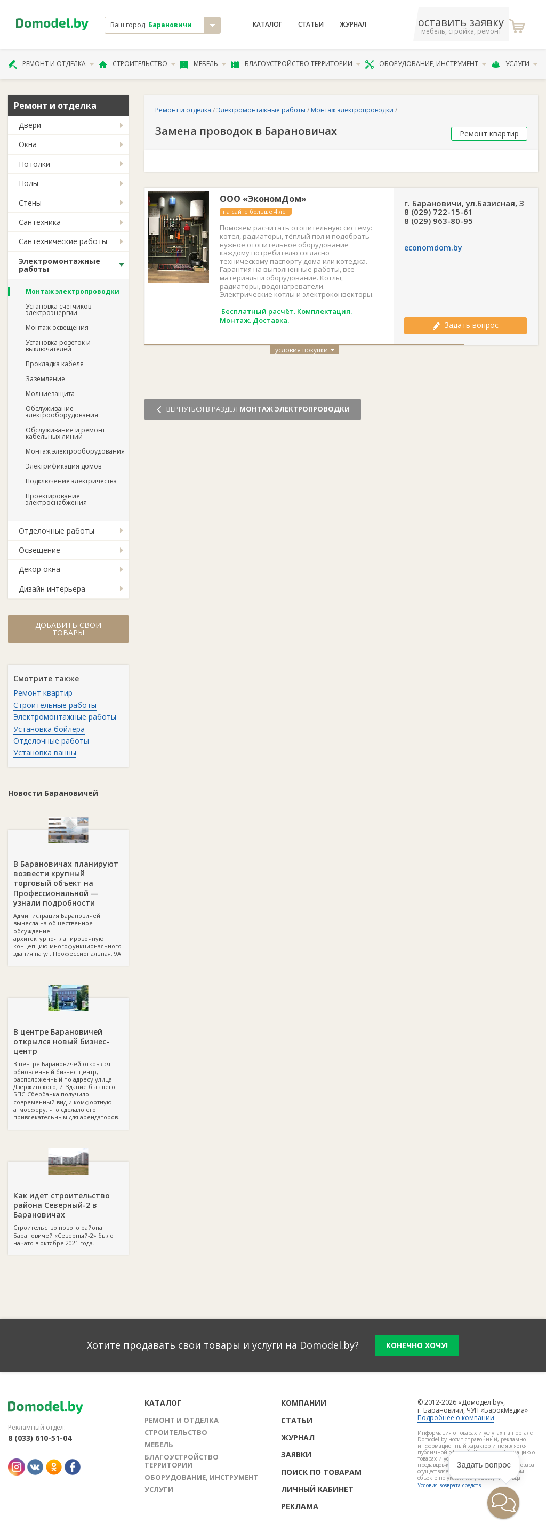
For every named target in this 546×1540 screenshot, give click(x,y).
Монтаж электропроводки (72, 291)
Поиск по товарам (321, 1472)
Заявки (296, 1454)
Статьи (311, 24)
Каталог (267, 24)
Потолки (34, 164)
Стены (30, 203)
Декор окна (39, 569)
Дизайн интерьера (52, 589)
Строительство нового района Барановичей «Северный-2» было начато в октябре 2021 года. (68, 1204)
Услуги (514, 64)
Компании (303, 1403)
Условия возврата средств (449, 1485)
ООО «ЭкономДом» (263, 199)
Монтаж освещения (57, 327)
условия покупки (304, 349)
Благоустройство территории (296, 64)
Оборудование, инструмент (426, 64)
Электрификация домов (63, 466)
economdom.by (433, 248)
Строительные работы (55, 705)
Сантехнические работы (63, 241)
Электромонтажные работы (59, 265)
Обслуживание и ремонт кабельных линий (65, 433)
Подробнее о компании (455, 1417)
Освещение (39, 550)
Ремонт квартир (43, 693)
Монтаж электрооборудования (75, 451)
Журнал (353, 24)
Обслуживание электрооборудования (62, 412)
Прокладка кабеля (55, 363)
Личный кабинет (317, 1489)
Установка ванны (44, 752)
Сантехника (40, 222)
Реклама (299, 1506)
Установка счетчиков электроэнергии (58, 309)
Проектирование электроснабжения (56, 499)
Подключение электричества (71, 481)
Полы (28, 183)
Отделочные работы (56, 531)
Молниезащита (50, 393)
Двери (30, 125)
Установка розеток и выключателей (58, 345)
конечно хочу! (417, 1345)
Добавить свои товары (68, 629)
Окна (28, 144)
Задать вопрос (465, 325)
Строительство (137, 64)
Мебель (203, 64)
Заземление (45, 378)
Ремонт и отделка (51, 64)
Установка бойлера (49, 729)
